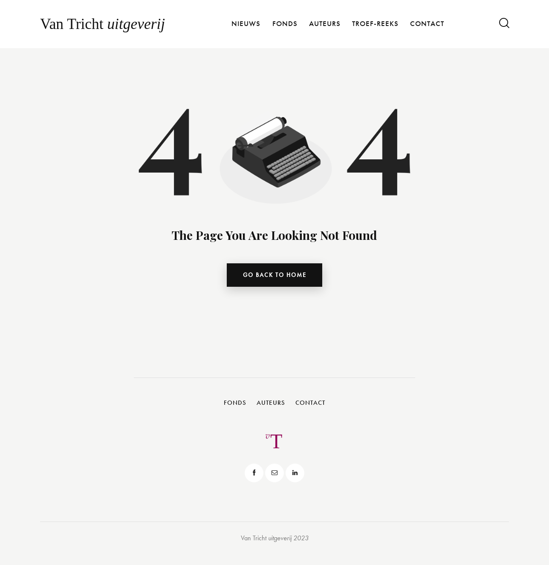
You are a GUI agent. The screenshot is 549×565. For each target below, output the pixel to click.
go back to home (274, 276)
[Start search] (503, 23)
